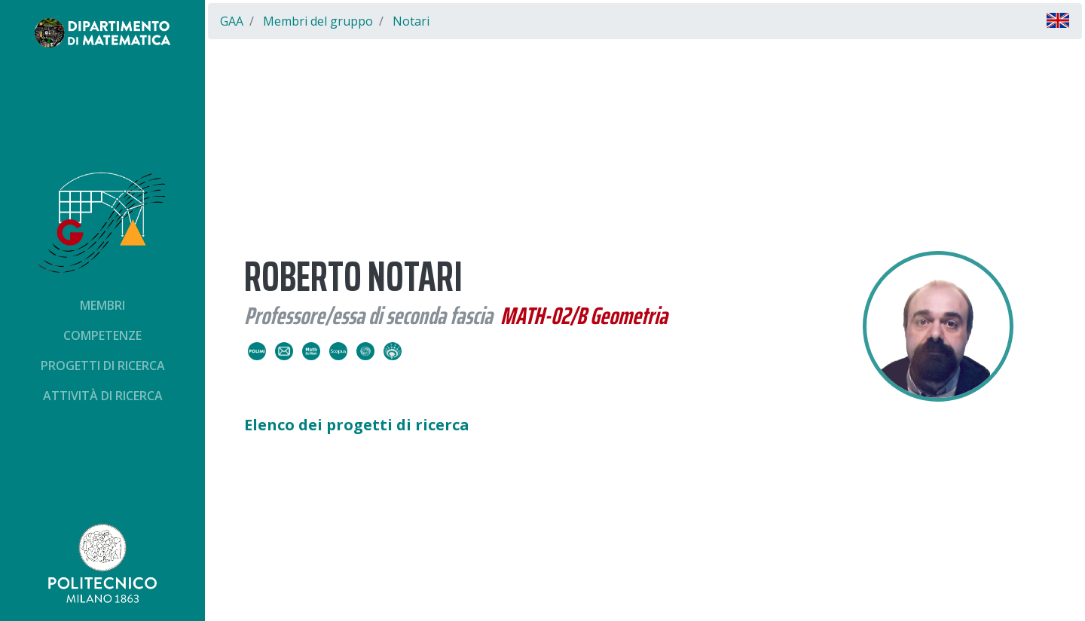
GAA (231, 21)
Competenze (102, 335)
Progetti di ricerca (103, 365)
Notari (411, 21)
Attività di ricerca (103, 395)
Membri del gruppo (318, 21)
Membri (102, 305)
